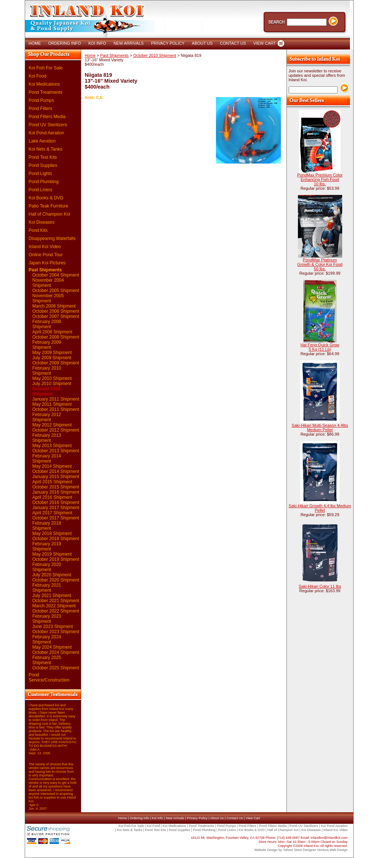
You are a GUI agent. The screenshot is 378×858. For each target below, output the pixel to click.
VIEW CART (264, 43)
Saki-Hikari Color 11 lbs (320, 586)
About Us (217, 818)
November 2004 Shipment (48, 283)
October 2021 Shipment (55, 600)
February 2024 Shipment (46, 639)
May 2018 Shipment (52, 533)
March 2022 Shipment (54, 605)
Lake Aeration (42, 141)
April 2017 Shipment (52, 512)
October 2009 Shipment (55, 362)
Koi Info (157, 818)
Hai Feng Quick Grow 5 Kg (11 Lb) (319, 347)
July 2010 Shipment (51, 383)
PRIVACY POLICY (168, 43)
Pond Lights (40, 173)
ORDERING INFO (64, 43)
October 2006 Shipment (55, 311)
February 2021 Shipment (46, 588)
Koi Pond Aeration (46, 132)
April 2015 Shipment (52, 481)
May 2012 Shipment (52, 425)
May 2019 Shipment (52, 554)
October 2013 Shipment (55, 450)
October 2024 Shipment (55, 652)
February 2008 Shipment (46, 324)
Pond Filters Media (47, 116)
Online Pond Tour (46, 254)
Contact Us (234, 818)
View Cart (252, 818)
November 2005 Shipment (48, 298)
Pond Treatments (45, 92)
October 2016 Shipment (55, 502)
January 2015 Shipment (55, 476)
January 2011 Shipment (55, 399)
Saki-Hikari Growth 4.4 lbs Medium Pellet (320, 508)
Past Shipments (45, 269)
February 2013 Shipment (46, 438)
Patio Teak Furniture (48, 206)
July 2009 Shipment (51, 357)
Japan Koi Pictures (47, 262)
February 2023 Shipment (46, 619)
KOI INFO (97, 43)
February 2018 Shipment (46, 526)
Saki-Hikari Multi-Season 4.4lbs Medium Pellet (320, 427)
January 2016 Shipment (55, 492)
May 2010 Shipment (52, 378)
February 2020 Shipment (46, 567)
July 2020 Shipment (51, 574)
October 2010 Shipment (46, 391)
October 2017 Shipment (55, 518)
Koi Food (38, 76)
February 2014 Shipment (46, 458)
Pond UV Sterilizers (48, 124)
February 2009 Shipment (46, 345)
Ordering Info (139, 818)
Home (90, 55)
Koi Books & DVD (46, 197)
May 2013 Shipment (52, 445)
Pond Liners (40, 189)
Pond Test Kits (43, 157)
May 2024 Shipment (52, 647)
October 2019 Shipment (55, 559)
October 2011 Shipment (55, 409)
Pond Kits (38, 230)
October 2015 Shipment (55, 487)
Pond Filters (40, 108)
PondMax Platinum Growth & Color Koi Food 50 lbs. (319, 264)
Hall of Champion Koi (50, 214)
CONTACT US (233, 43)
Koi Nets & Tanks (45, 149)
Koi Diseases (42, 222)
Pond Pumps (41, 100)
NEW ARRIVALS (128, 43)
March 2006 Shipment (54, 306)
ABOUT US (202, 43)
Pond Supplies (43, 165)
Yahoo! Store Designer (299, 850)
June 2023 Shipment (52, 626)
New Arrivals (175, 818)
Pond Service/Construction (49, 677)
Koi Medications (44, 84)
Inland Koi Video (45, 246)
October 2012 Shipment (55, 430)
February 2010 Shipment (46, 370)
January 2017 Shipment (55, 507)
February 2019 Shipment (46, 546)
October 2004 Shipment (55, 275)
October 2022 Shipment (55, 611)
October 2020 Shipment (55, 580)
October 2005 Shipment (55, 290)
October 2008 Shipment (55, 337)
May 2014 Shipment (52, 466)
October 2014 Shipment (55, 471)
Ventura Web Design (332, 850)
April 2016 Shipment (52, 497)
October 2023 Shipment (55, 631)
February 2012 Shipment (46, 417)
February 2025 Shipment (46, 660)
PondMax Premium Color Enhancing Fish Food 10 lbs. (320, 179)
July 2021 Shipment (51, 595)
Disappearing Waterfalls (52, 238)
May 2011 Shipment (52, 404)
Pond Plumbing (44, 181)
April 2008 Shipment (52, 331)
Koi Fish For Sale (46, 68)
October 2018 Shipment (55, 538)
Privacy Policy (197, 818)
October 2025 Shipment (55, 667)
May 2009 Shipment (52, 352)
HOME (35, 43)
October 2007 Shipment (55, 316)
